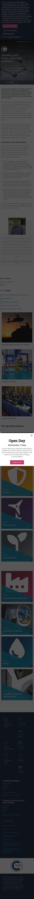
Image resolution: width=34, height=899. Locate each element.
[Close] (31, 429)
